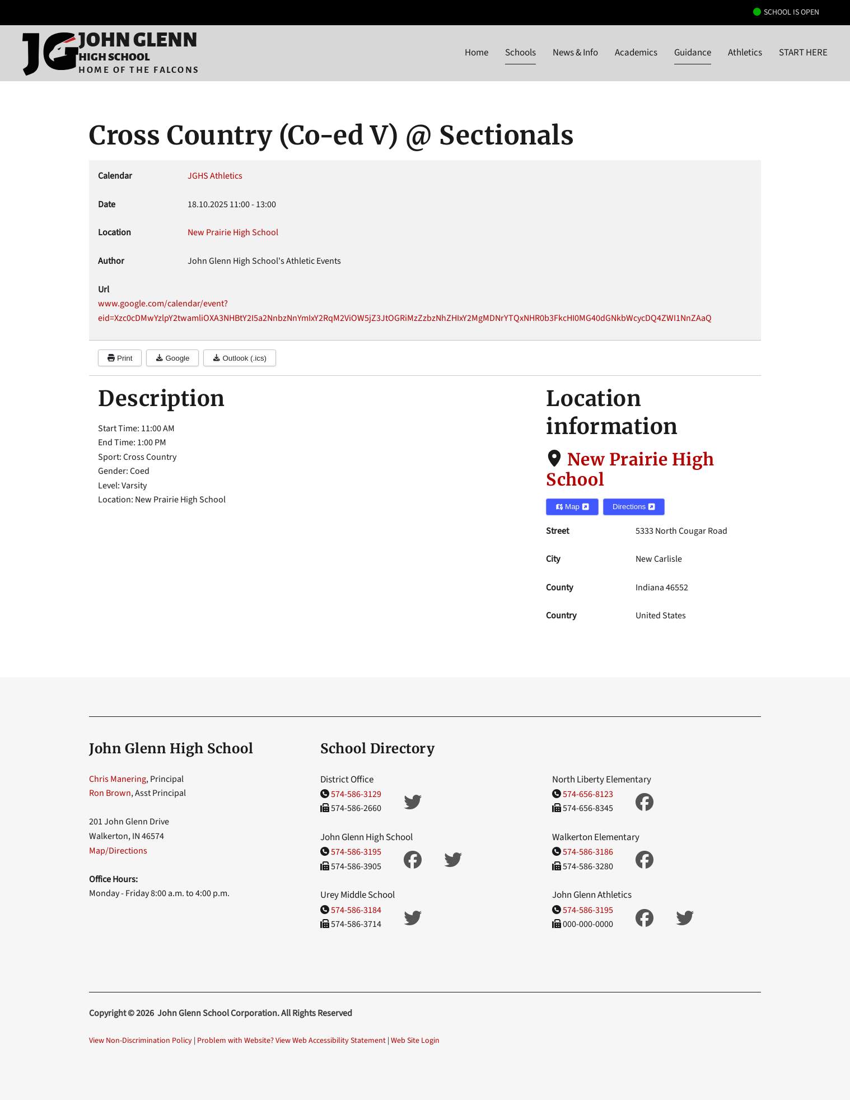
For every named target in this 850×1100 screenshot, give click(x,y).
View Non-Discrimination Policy (140, 1040)
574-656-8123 (588, 794)
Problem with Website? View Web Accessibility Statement (291, 1040)
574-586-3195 (356, 852)
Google (172, 358)
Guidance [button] (692, 52)
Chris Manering (117, 779)
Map (572, 506)
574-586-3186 (588, 852)
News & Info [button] (575, 52)
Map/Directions (118, 851)
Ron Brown (110, 793)
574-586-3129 (356, 794)
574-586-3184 (356, 910)
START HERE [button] (803, 52)
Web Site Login (415, 1040)
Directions (634, 506)
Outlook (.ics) (240, 358)
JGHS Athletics (215, 176)
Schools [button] (520, 52)
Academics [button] (636, 52)
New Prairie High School (630, 469)
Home (476, 52)
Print (120, 358)
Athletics (745, 52)
